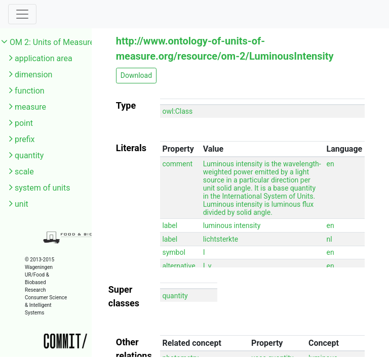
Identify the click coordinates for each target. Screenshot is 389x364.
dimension (33, 74)
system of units (42, 188)
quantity (29, 155)
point (24, 123)
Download (136, 75)
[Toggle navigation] (22, 14)
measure (30, 107)
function (30, 91)
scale (24, 171)
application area (43, 58)
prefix (25, 139)
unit (21, 204)
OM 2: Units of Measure (52, 42)
